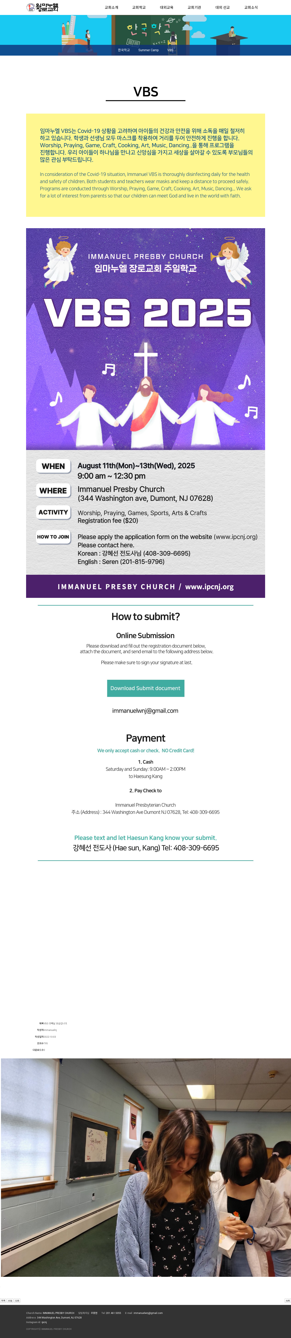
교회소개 (111, 7)
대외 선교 (223, 7)
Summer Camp (148, 50)
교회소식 (251, 7)
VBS (170, 50)
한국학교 (124, 50)
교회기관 (194, 7)
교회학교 (139, 7)
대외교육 (166, 7)
